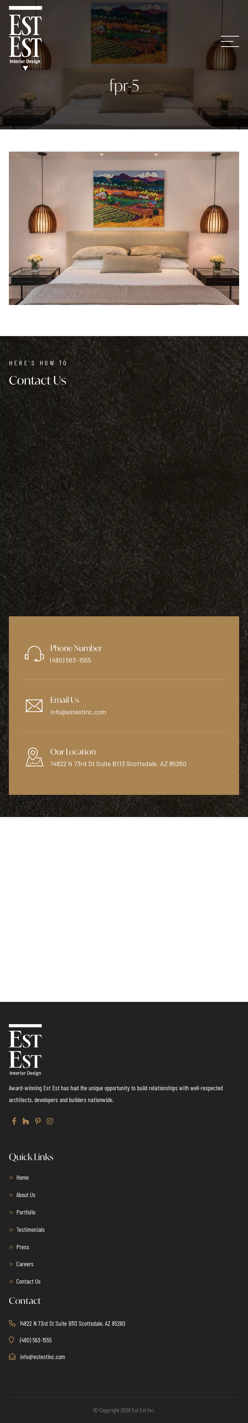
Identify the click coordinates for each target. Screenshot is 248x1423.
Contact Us (28, 1281)
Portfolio (25, 1212)
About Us (25, 1194)
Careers (25, 1264)
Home (22, 1177)
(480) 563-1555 (70, 660)
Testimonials (30, 1229)
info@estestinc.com (78, 712)
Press (22, 1247)
